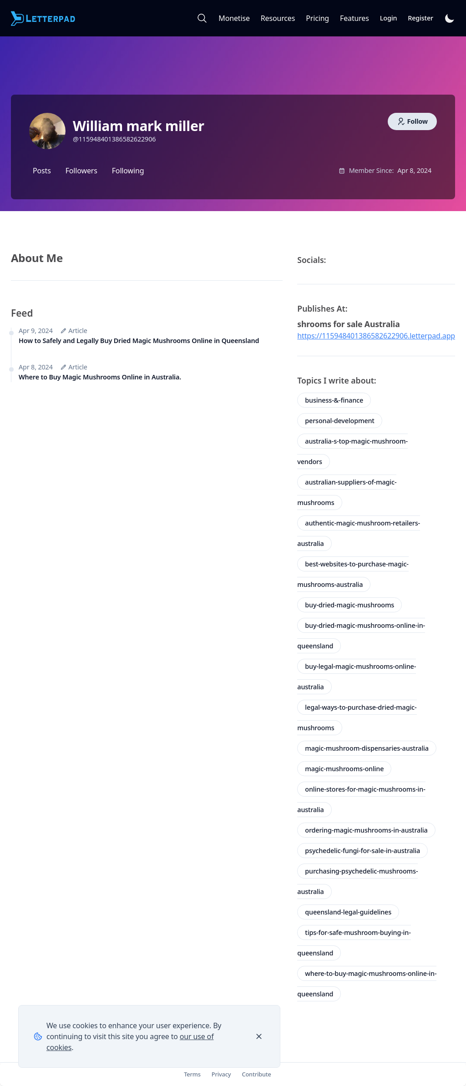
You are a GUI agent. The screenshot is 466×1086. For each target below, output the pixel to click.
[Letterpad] (43, 18)
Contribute (256, 1074)
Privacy (221, 1074)
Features (354, 18)
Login (388, 18)
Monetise (233, 18)
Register (420, 18)
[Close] (259, 1036)
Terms (192, 1074)
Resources (278, 18)
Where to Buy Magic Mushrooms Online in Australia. (100, 377)
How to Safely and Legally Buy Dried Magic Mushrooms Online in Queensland (139, 340)
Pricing (317, 18)
